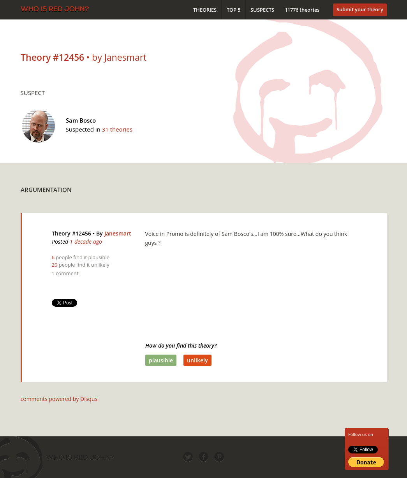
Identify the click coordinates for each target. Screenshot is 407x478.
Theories (205, 9)
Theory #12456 (71, 233)
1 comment (65, 273)
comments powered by (59, 398)
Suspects (262, 9)
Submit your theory (360, 9)
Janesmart (117, 233)
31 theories (117, 129)
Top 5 (233, 9)
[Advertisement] (245, 187)
